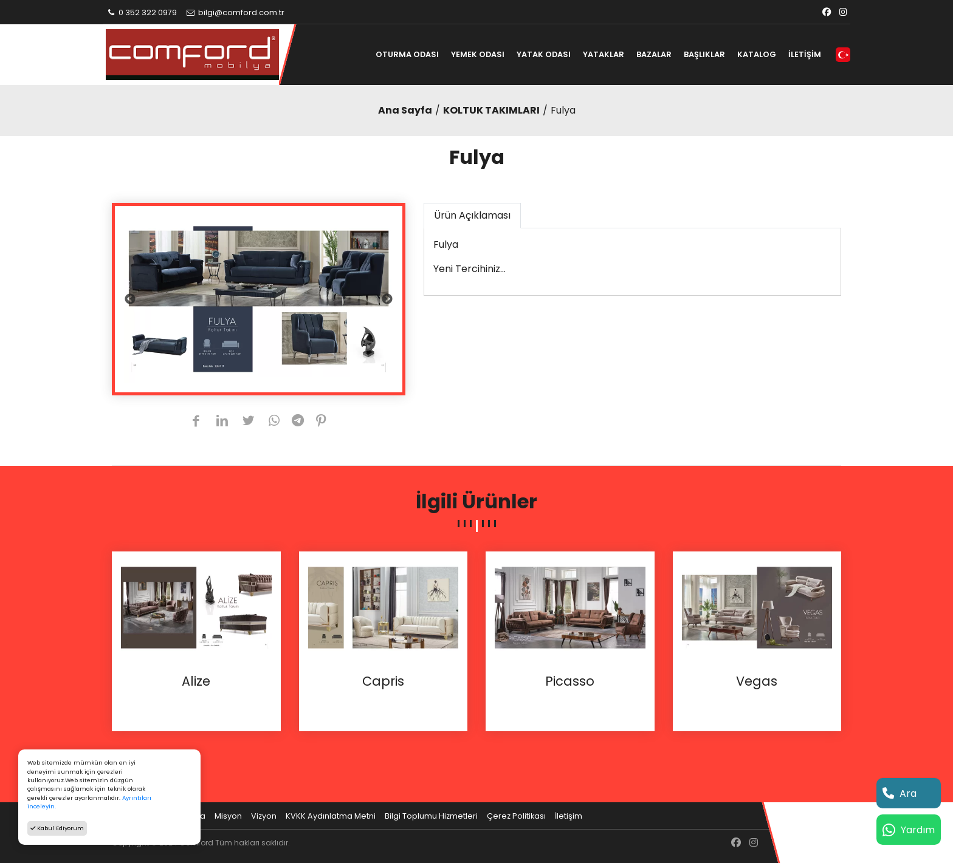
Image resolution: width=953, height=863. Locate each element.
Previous (130, 299)
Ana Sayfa (405, 110)
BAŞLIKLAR (704, 54)
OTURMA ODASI (407, 54)
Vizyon (264, 816)
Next (387, 299)
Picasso (569, 681)
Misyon (228, 816)
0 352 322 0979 (141, 12)
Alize (196, 681)
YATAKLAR (603, 54)
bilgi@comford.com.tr (234, 12)
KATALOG (756, 54)
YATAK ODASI (544, 54)
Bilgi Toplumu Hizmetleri (431, 816)
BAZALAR (654, 54)
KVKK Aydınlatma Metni (331, 816)
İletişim (568, 816)
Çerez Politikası (516, 816)
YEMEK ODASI (477, 54)
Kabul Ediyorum (57, 828)
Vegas (756, 681)
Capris (383, 681)
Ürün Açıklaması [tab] (472, 215)
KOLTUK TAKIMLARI (491, 110)
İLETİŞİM (804, 54)
